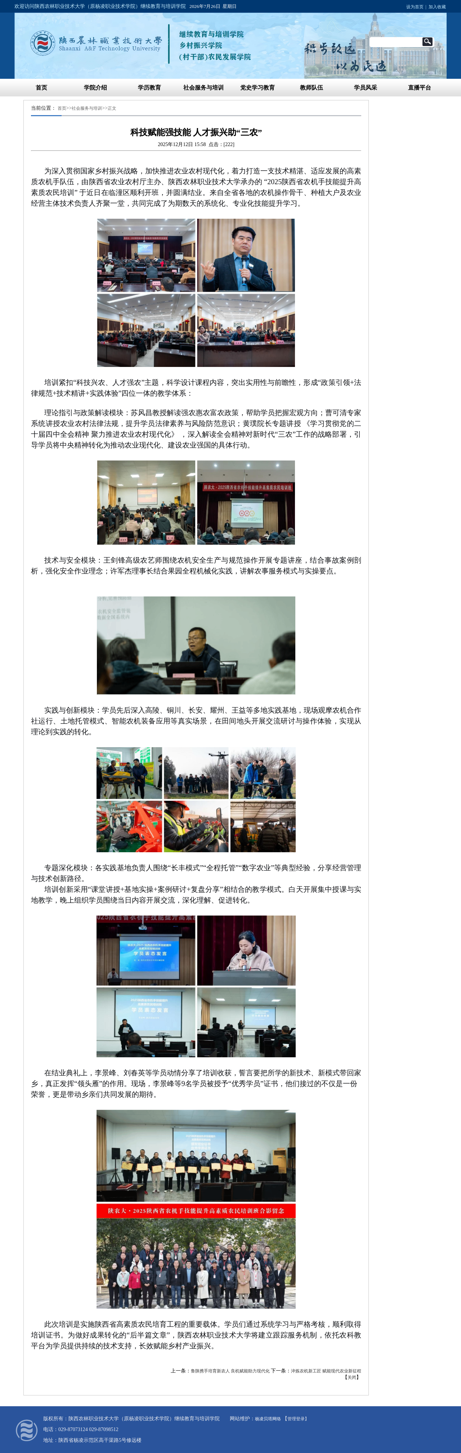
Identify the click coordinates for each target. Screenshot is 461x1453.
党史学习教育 (257, 88)
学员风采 (365, 88)
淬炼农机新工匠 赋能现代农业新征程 (326, 1370)
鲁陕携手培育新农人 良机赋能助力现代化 (230, 1370)
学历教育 (149, 88)
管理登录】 (298, 1418)
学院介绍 (95, 88)
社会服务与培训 (203, 88)
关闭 (352, 1377)
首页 (41, 88)
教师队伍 (311, 88)
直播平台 (419, 88)
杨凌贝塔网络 (268, 1418)
